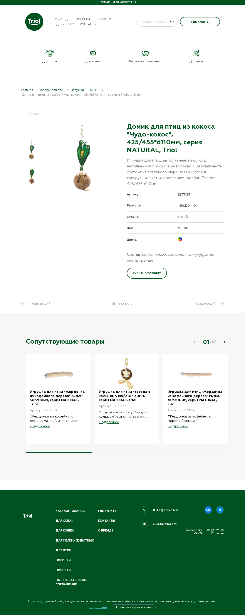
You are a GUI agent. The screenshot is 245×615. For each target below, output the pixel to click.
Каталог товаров (70, 506)
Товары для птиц (51, 90)
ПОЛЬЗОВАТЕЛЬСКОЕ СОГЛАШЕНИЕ (72, 582)
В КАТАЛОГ (126, 303)
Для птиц (64, 550)
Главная (27, 90)
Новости (103, 19)
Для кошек (65, 525)
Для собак (65, 516)
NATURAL (97, 90)
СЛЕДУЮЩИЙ (205, 303)
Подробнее (98, 607)
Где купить (200, 21)
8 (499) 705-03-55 (166, 505)
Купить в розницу (147, 273)
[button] (223, 342)
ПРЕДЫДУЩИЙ (40, 303)
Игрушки (77, 90)
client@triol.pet (165, 519)
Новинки (83, 19)
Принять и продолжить (133, 607)
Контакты (88, 24)
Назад (35, 113)
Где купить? (64, 24)
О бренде (62, 19)
